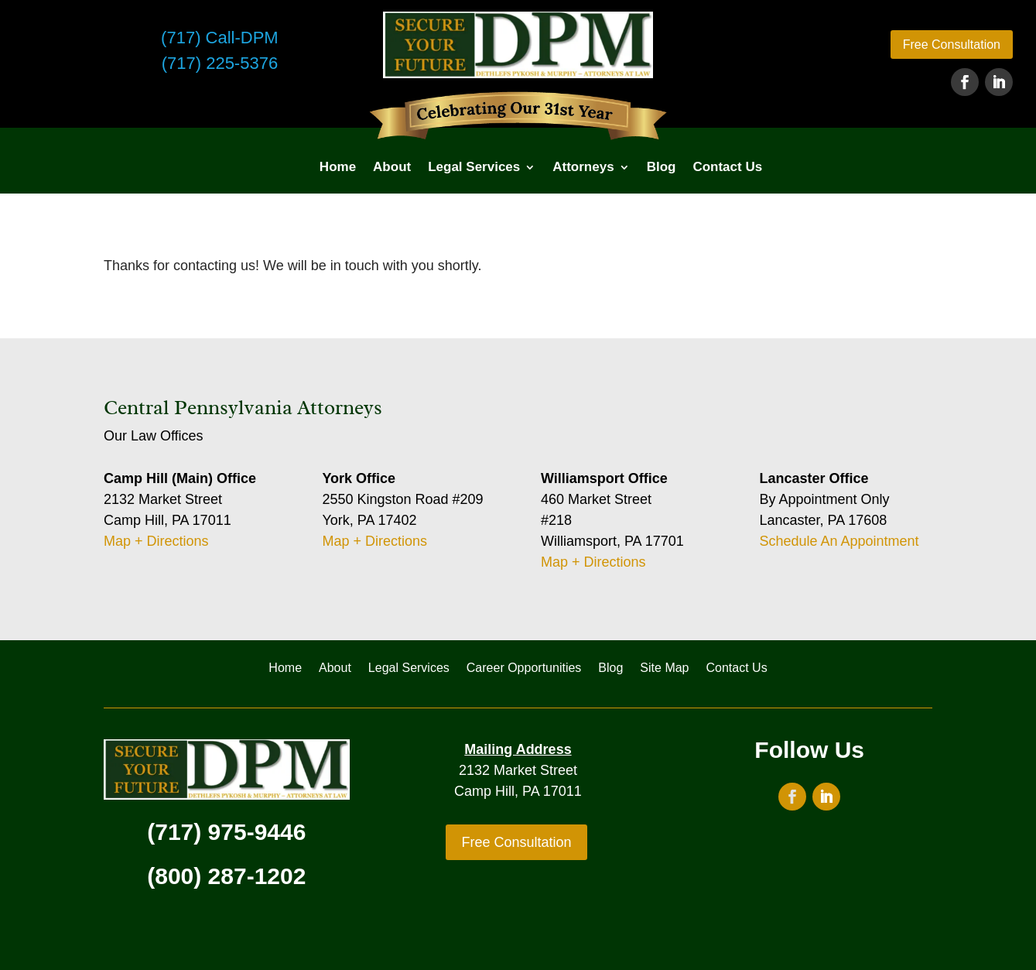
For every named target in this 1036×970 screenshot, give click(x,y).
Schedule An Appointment (838, 541)
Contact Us (727, 166)
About (392, 166)
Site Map (664, 668)
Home (338, 166)
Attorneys (583, 166)
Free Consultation (951, 44)
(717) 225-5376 (220, 63)
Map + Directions (156, 541)
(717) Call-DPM (220, 37)
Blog (661, 166)
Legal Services (474, 166)
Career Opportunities (524, 668)
